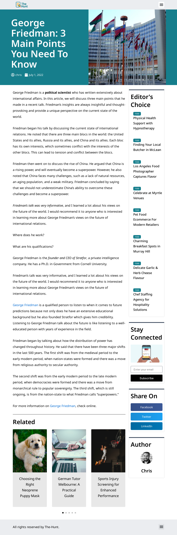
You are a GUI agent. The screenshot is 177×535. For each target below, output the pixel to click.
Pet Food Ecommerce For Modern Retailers (146, 219)
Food (137, 114)
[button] (161, 5)
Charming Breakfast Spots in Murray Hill (146, 246)
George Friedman (25, 305)
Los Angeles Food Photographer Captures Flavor (146, 171)
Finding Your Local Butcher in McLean (147, 147)
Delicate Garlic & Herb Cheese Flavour (145, 273)
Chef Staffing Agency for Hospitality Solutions (142, 302)
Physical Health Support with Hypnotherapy (144, 123)
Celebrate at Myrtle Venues (147, 195)
